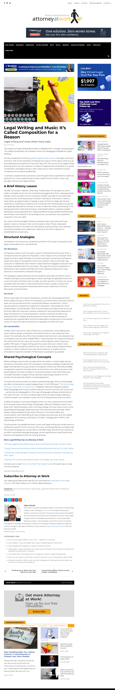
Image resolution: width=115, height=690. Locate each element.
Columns (84, 3)
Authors (76, 3)
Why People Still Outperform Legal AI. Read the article (29, 546)
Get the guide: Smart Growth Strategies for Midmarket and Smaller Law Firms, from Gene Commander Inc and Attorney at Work (97, 385)
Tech (52, 45)
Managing (20, 45)
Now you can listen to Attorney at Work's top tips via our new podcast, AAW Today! (40, 557)
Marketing (30, 45)
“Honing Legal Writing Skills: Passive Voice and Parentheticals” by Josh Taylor (37, 444)
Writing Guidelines (95, 3)
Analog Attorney (78, 45)
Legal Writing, (35, 489)
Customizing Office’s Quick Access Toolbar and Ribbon (55, 571)
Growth (65, 45)
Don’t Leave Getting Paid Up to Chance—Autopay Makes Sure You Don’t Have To (95, 368)
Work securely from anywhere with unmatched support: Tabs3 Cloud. (95, 353)
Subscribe (9, 50)
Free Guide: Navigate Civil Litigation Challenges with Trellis (96, 333)
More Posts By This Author (14, 531)
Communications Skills (28, 626)
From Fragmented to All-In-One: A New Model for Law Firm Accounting (96, 312)
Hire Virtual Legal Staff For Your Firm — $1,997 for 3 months (31, 540)
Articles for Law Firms (39, 582)
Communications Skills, (21, 489)
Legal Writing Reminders (56, 526)
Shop (89, 45)
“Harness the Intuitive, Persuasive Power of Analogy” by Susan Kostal (34, 460)
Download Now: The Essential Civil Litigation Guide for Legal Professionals (37, 554)
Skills (58, 45)
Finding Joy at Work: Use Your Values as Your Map (24, 571)
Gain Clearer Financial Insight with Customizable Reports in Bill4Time (35, 543)
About (70, 3)
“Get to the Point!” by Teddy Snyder (37, 464)
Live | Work (9, 45)
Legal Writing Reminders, (50, 489)
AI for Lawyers (42, 45)
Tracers (45, 510)
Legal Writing (42, 626)
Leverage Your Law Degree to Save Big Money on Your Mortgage (97, 377)
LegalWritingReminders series (41, 158)
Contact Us (107, 3)
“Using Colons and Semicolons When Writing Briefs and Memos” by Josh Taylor (39, 448)
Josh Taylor (10, 145)
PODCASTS (97, 45)
